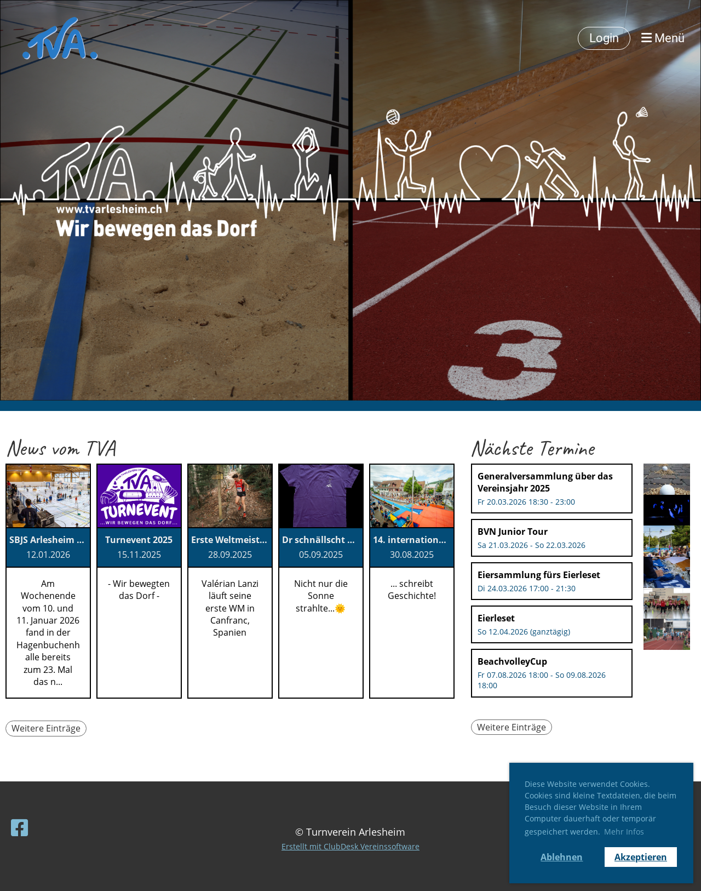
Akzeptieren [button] (640, 857)
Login (604, 38)
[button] (552, 488)
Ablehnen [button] (562, 857)
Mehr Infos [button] (624, 831)
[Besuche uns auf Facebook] (19, 827)
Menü (663, 38)
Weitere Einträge (46, 728)
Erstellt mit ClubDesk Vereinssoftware (350, 846)
